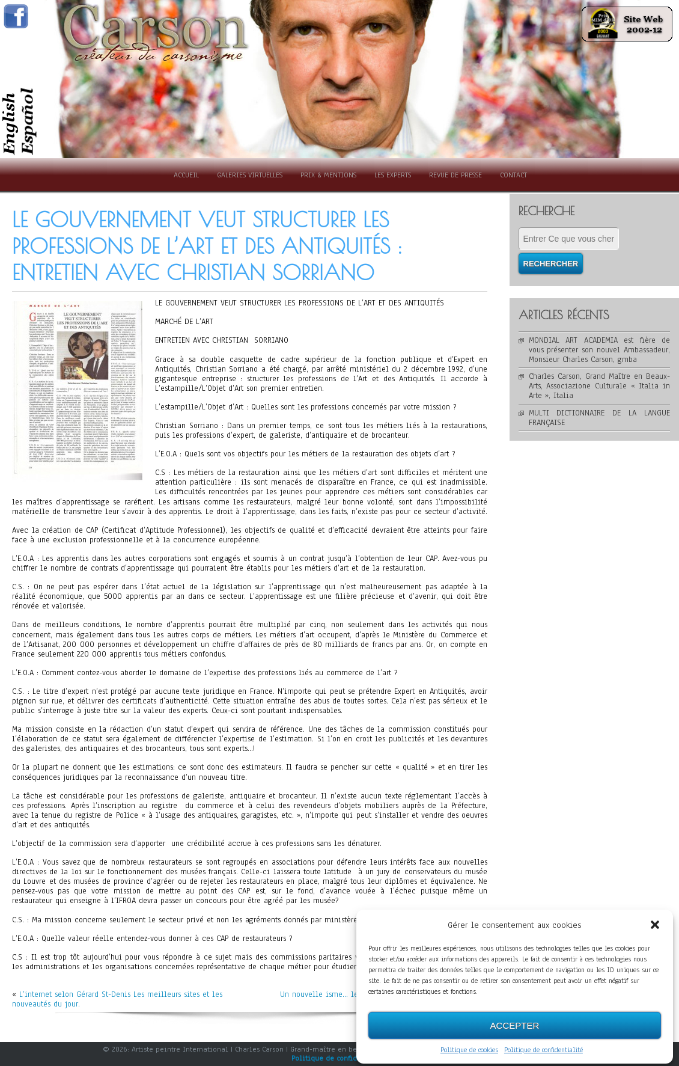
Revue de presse (455, 175)
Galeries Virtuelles (249, 175)
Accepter (514, 1025)
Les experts (392, 175)
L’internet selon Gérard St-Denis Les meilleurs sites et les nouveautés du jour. (117, 999)
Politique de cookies (469, 1050)
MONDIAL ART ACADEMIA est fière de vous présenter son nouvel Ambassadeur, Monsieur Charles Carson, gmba (600, 350)
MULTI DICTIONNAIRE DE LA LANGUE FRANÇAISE (600, 418)
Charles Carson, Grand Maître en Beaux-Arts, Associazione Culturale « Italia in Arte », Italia (600, 386)
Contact (513, 175)
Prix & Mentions (328, 175)
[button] (655, 925)
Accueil (186, 175)
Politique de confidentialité (543, 1050)
